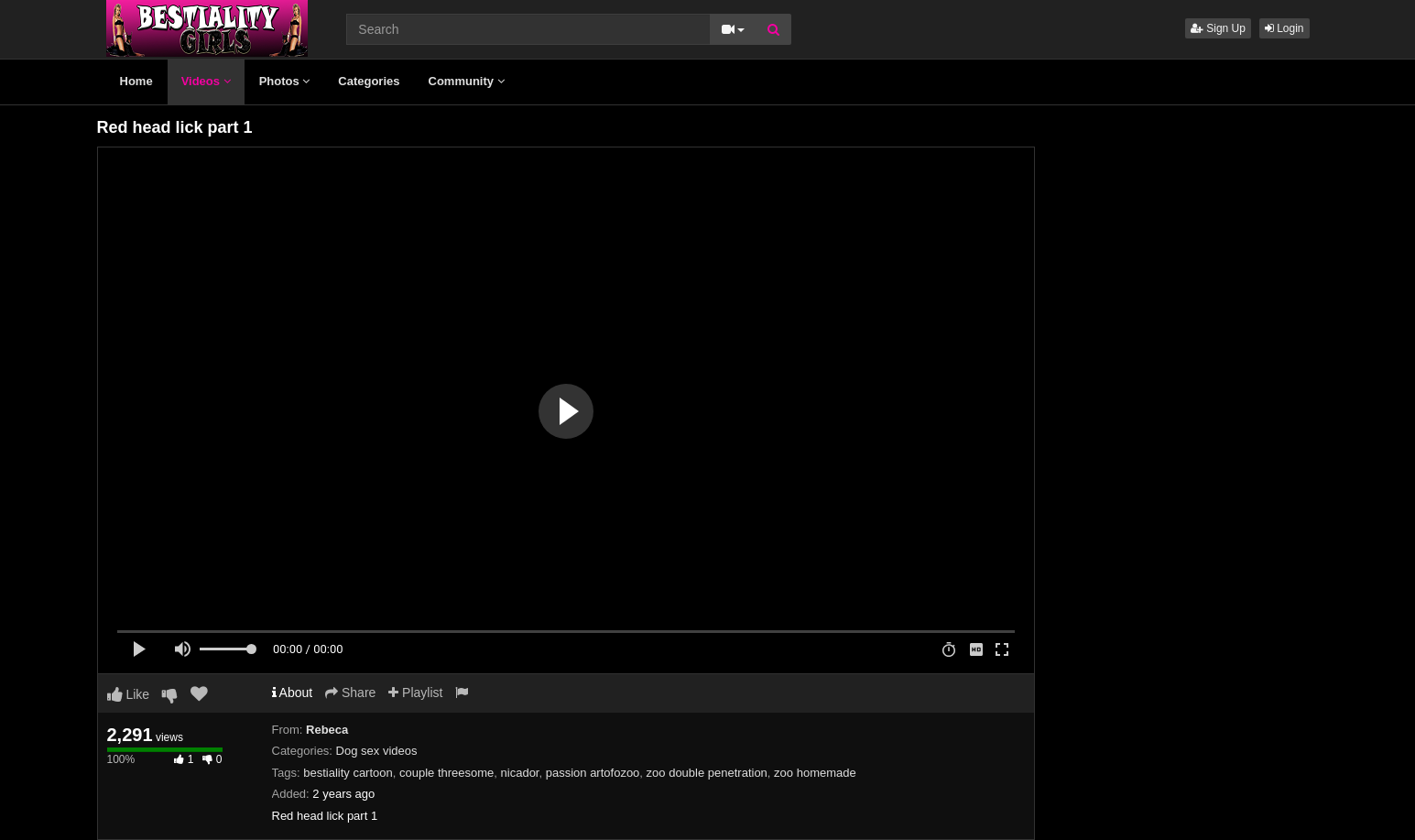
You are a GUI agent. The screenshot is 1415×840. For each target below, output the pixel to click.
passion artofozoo (593, 773)
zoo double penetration (707, 773)
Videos (206, 81)
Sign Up (1218, 28)
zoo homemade (815, 773)
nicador (520, 773)
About (292, 692)
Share (350, 692)
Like (128, 694)
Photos (284, 81)
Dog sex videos (377, 751)
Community (467, 81)
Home (136, 81)
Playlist (415, 692)
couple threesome (446, 773)
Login (1284, 28)
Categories (368, 81)
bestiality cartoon (348, 773)
